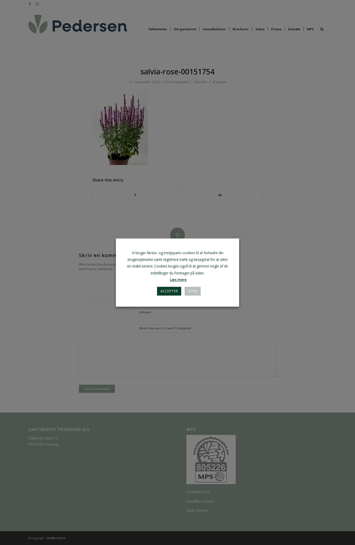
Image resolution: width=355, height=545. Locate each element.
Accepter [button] (169, 291)
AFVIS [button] (192, 291)
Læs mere (178, 279)
